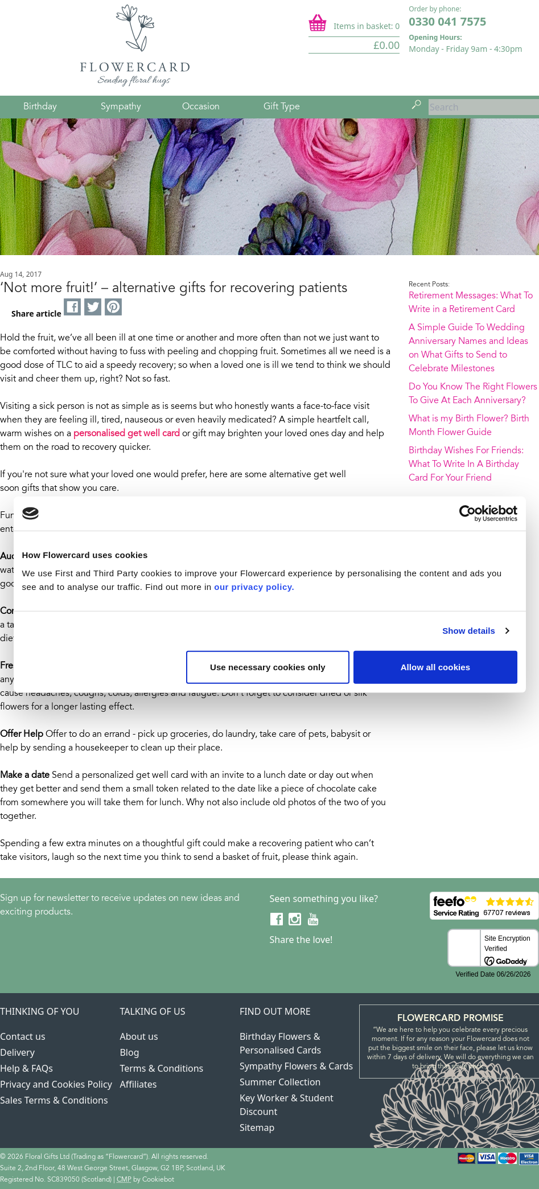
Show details (468, 631)
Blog (129, 1052)
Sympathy (121, 107)
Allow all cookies (436, 666)
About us (139, 1036)
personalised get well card (126, 433)
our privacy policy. (254, 586)
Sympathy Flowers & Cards (296, 1066)
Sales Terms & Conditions (54, 1100)
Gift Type (282, 107)
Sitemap (257, 1127)
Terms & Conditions (161, 1068)
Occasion (201, 107)
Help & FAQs (26, 1068)
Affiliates (138, 1084)
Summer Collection (280, 1082)
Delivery (17, 1052)
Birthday (40, 107)
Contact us (23, 1036)
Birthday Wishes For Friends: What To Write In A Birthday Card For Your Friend (466, 464)
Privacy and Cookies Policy (56, 1084)
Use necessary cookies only (268, 666)
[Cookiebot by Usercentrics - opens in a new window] (467, 513)
